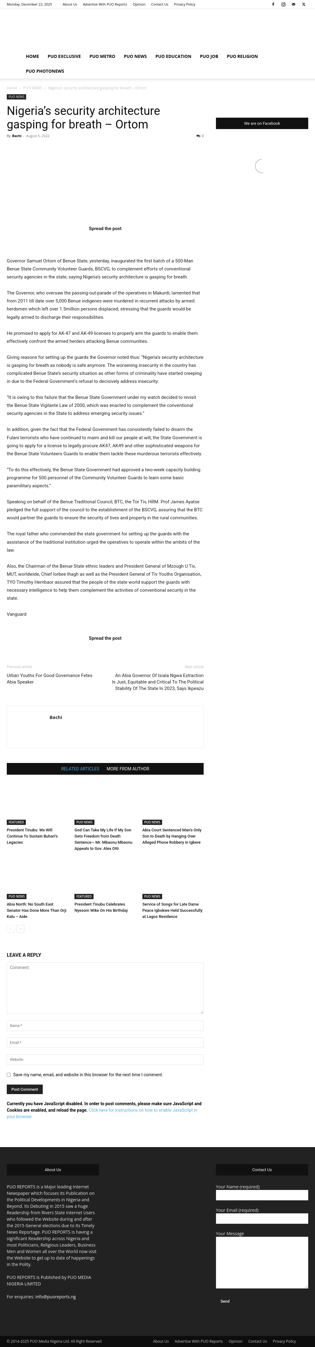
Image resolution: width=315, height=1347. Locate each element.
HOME (32, 56)
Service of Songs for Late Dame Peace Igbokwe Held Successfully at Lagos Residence (172, 910)
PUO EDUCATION (173, 56)
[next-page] (20, 929)
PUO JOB (209, 56)
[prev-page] (10, 929)
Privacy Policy (184, 4)
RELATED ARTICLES (80, 769)
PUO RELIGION (242, 56)
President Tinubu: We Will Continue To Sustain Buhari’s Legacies (32, 836)
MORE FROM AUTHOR (128, 769)
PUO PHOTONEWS (45, 71)
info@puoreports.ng (55, 1297)
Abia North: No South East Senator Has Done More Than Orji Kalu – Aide (36, 910)
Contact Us (160, 4)
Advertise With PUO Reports (105, 4)
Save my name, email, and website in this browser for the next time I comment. (88, 1074)
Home (12, 88)
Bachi (16, 135)
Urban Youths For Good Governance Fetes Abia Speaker (49, 679)
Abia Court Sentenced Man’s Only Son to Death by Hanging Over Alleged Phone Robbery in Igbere (172, 836)
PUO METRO (102, 56)
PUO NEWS (135, 56)
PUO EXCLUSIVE (64, 56)
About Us (70, 4)
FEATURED (16, 822)
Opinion (139, 4)
